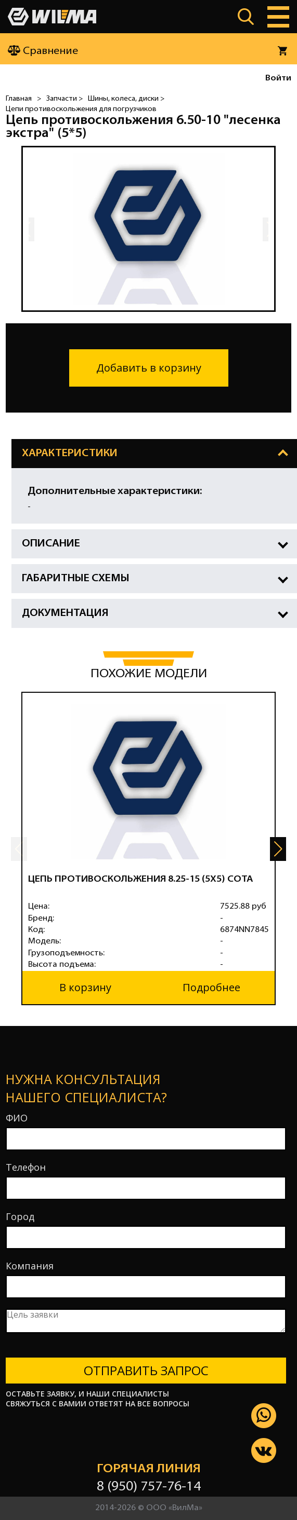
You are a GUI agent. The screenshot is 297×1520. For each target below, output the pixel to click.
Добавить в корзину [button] (148, 368)
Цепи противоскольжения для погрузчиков (81, 109)
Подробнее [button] (211, 987)
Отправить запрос (146, 1370)
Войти (278, 78)
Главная (19, 99)
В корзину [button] (85, 987)
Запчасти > (64, 99)
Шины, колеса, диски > (126, 99)
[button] (278, 849)
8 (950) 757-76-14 (149, 1487)
